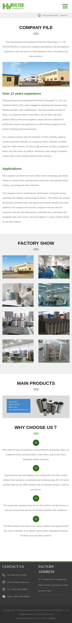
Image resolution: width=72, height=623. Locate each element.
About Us (64, 15)
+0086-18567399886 (18, 575)
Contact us (13, 567)
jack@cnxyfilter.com (21, 582)
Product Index (48, 614)
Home (56, 15)
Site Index (38, 614)
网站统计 (52, 618)
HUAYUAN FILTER (39, 618)
